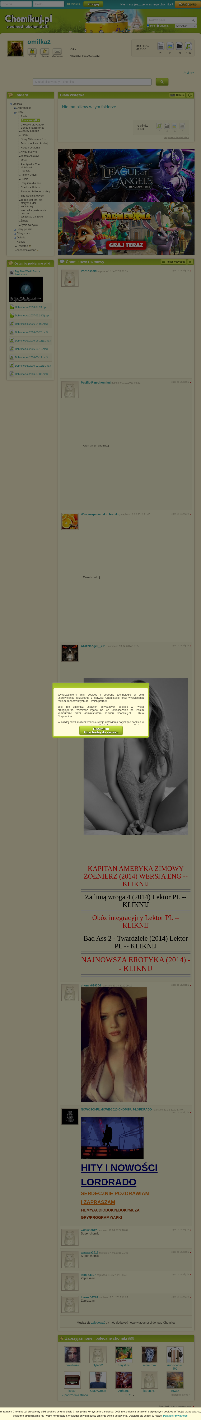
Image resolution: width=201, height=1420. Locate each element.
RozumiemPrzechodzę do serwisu (101, 730)
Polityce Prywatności (175, 1415)
